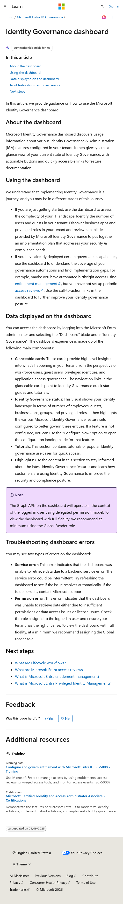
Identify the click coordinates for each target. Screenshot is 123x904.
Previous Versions (48, 875)
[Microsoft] (61, 6)
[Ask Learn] (104, 17)
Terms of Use (85, 882)
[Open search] (102, 6)
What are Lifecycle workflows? (40, 662)
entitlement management (36, 283)
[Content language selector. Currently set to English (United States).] (32, 853)
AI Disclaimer (19, 875)
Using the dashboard (25, 72)
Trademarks (18, 889)
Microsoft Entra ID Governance (40, 17)
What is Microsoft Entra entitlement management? (57, 676)
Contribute (90, 875)
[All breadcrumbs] (10, 17)
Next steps (17, 91)
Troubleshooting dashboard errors (35, 85)
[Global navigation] (5, 6)
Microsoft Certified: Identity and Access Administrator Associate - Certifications (55, 798)
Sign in (114, 6)
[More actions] (113, 17)
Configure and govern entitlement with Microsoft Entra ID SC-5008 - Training (58, 769)
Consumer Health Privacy (48, 882)
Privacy (15, 882)
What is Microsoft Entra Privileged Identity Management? (62, 683)
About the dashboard (25, 66)
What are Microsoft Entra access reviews (49, 669)
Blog (69, 875)
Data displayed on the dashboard (34, 78)
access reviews (27, 290)
